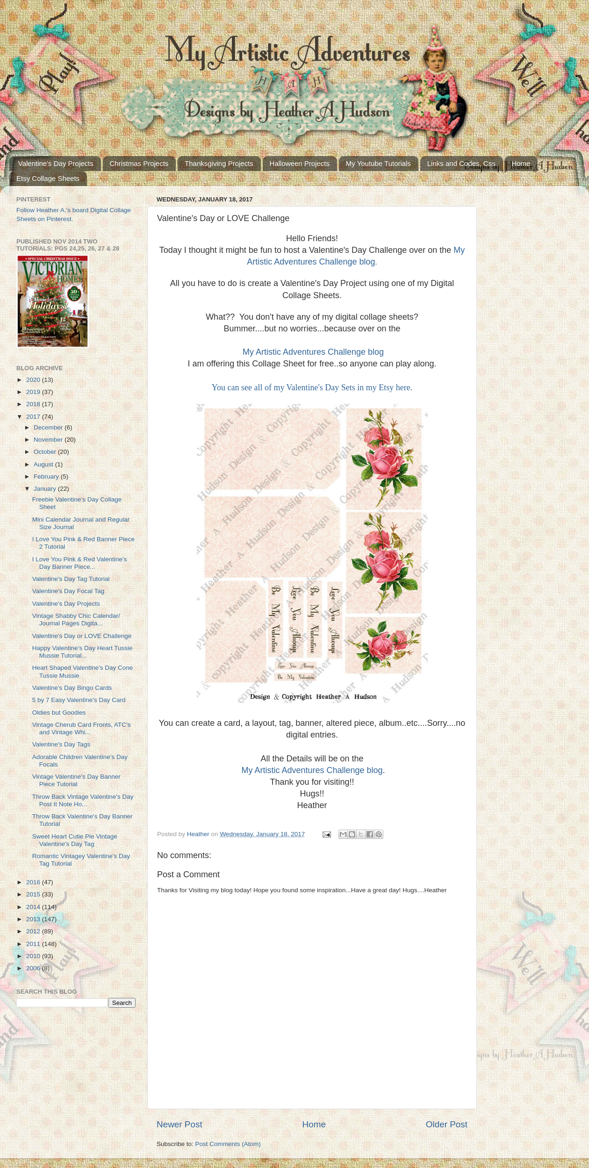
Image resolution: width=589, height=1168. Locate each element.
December (49, 427)
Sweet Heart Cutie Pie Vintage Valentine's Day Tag (74, 840)
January (46, 488)
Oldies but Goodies (59, 712)
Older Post (446, 1124)
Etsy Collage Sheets (47, 178)
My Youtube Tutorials (378, 163)
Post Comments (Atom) (228, 1143)
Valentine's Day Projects (55, 163)
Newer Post (179, 1124)
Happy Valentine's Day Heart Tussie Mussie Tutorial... (82, 652)
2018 (34, 404)
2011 (34, 943)
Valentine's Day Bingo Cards (72, 687)
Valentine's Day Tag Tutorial (71, 578)
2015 (34, 894)
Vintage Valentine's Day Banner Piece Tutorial (76, 780)
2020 (34, 379)
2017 (34, 416)
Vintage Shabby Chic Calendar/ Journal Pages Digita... (76, 619)
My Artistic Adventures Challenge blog (313, 352)
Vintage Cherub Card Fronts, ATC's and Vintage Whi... (81, 728)
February (47, 476)
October (46, 451)
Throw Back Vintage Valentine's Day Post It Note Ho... (83, 800)
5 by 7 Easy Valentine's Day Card (79, 699)
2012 (34, 931)
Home (520, 163)
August (44, 464)
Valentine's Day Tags (61, 744)
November (49, 439)
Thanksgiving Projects (219, 163)
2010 (34, 956)
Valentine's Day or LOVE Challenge (81, 635)
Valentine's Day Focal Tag (68, 591)
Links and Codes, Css (461, 163)
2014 (34, 906)
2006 (34, 968)
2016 (34, 882)
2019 (34, 391)
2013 (34, 919)
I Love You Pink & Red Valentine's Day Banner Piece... (79, 563)
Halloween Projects (300, 163)
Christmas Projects (139, 163)
